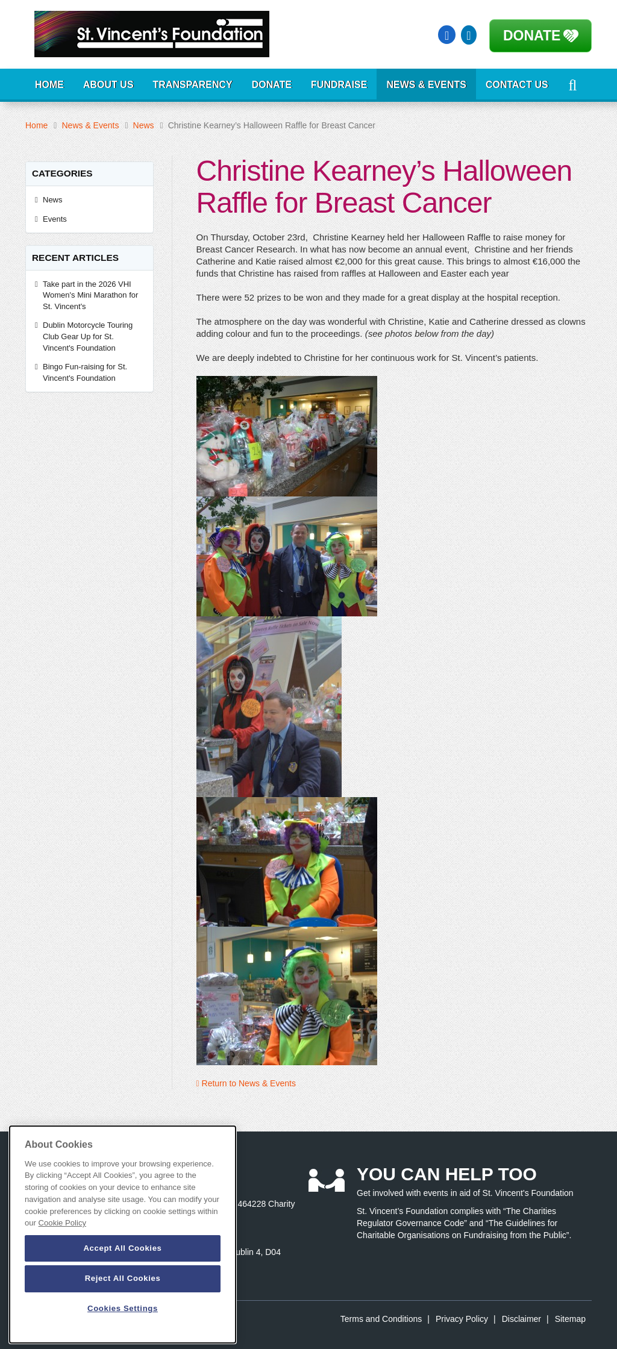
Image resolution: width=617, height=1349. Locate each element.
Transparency (193, 85)
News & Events (426, 85)
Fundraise (339, 85)
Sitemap (570, 1319)
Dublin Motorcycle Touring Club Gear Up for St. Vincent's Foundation (88, 336)
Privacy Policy (462, 1319)
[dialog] (123, 1234)
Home (49, 85)
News (143, 125)
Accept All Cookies (122, 1248)
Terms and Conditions (381, 1319)
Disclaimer (521, 1319)
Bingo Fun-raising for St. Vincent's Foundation (85, 372)
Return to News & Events (246, 1083)
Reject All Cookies (123, 1278)
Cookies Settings (122, 1308)
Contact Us (517, 85)
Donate (531, 35)
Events (55, 219)
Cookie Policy (62, 1222)
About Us (108, 85)
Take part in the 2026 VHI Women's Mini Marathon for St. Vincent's (90, 295)
